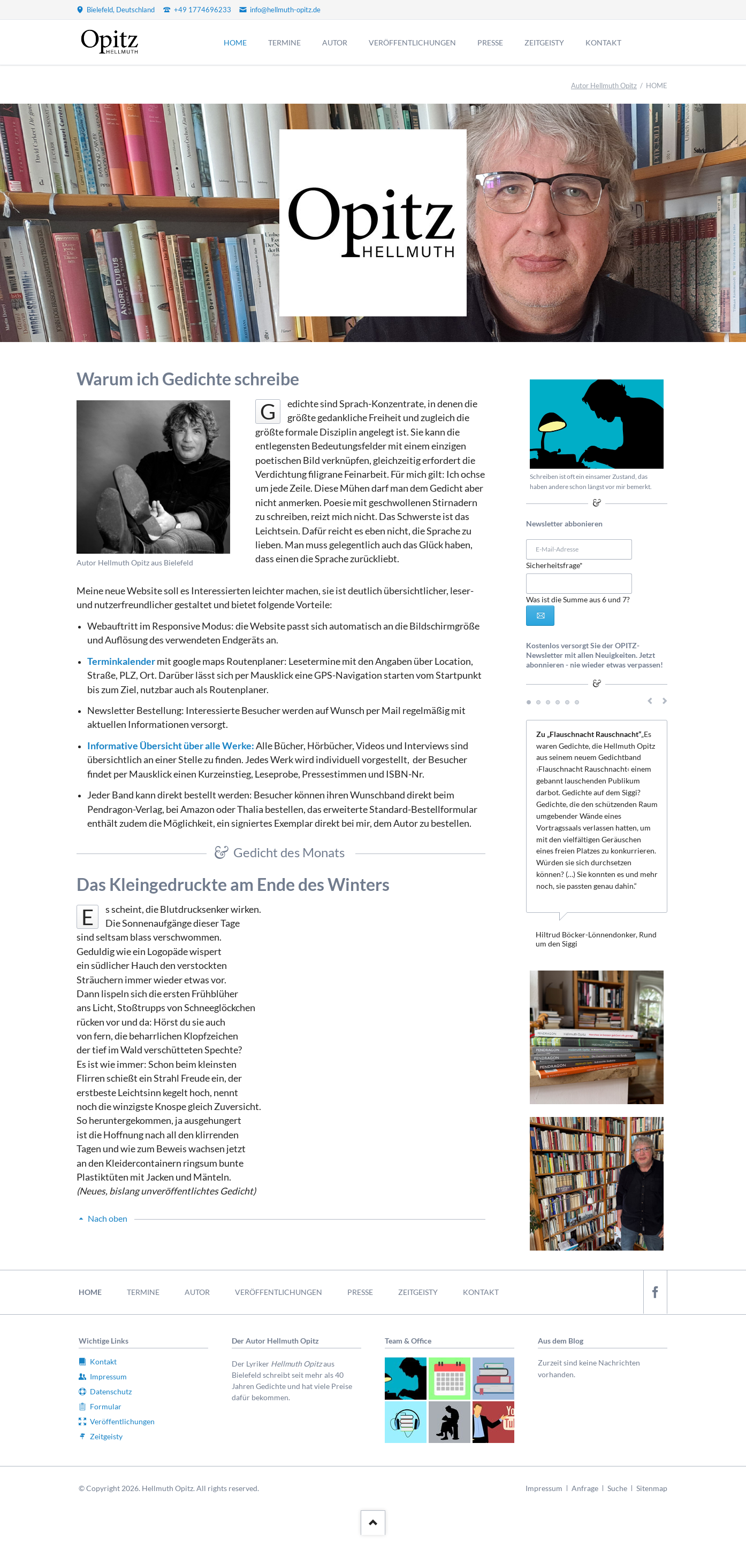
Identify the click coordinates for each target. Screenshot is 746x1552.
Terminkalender (121, 661)
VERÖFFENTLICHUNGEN (278, 1292)
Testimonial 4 (557, 702)
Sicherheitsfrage (554, 565)
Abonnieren (540, 616)
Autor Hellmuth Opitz (604, 85)
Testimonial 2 (538, 702)
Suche (617, 1488)
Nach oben (107, 1218)
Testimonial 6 (577, 702)
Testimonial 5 (567, 702)
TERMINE (143, 1292)
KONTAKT (481, 1292)
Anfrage (585, 1488)
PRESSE (360, 1292)
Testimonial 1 (529, 702)
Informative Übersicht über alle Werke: (170, 745)
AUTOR (197, 1292)
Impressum (544, 1488)
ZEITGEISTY (418, 1292)
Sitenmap (651, 1488)
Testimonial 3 (548, 702)
